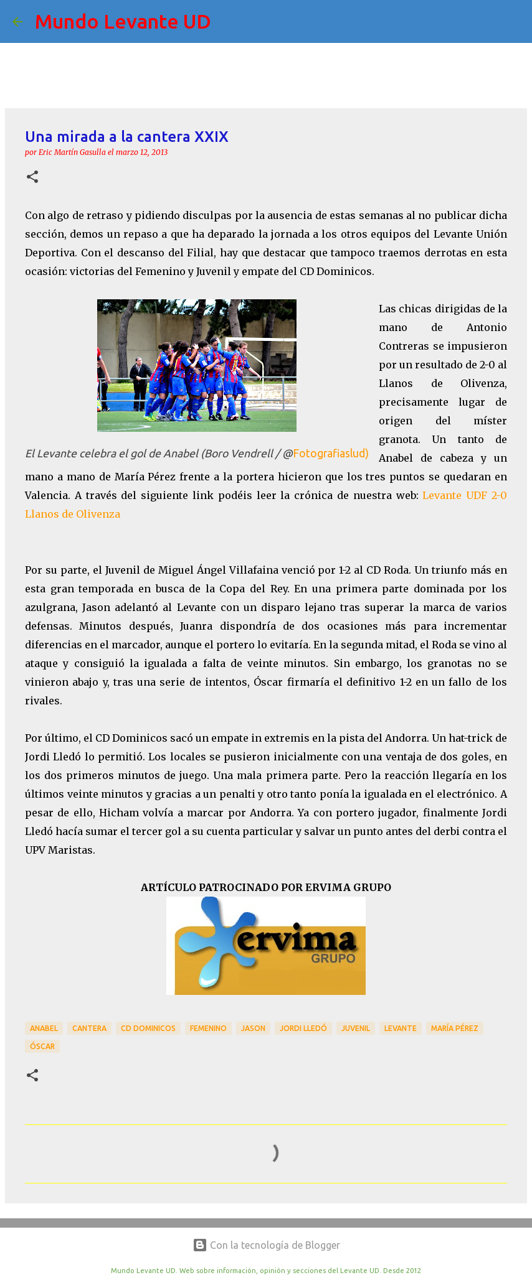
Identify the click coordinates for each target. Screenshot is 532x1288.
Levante (400, 1028)
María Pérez (454, 1028)
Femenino (208, 1028)
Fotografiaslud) (331, 453)
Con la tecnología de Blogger (266, 1245)
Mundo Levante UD (123, 21)
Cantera (89, 1028)
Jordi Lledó (303, 1028)
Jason (253, 1028)
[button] (32, 177)
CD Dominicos (148, 1028)
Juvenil (355, 1028)
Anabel (44, 1028)
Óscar (42, 1046)
